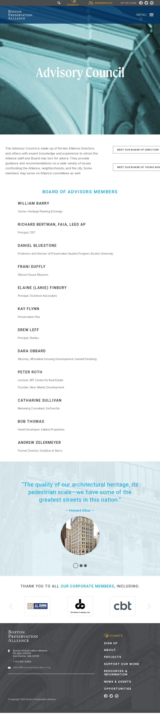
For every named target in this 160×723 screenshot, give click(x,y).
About (110, 650)
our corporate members (87, 586)
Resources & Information (116, 672)
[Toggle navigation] (152, 14)
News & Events (117, 682)
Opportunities (118, 689)
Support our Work (121, 664)
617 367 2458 (128, 3)
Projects (112, 657)
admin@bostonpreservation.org (31, 667)
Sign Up (111, 643)
